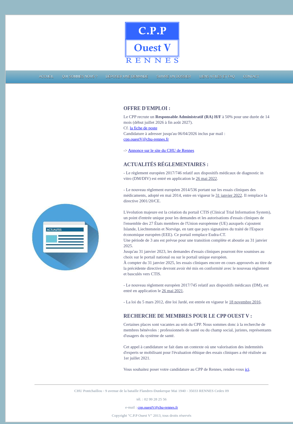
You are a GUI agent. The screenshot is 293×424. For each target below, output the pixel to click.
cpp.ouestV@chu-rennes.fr (146, 139)
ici (247, 369)
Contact (251, 77)
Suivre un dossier (174, 77)
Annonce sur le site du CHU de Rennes (161, 150)
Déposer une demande (127, 77)
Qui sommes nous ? (79, 77)
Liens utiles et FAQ (217, 77)
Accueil (46, 77)
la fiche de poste (143, 128)
